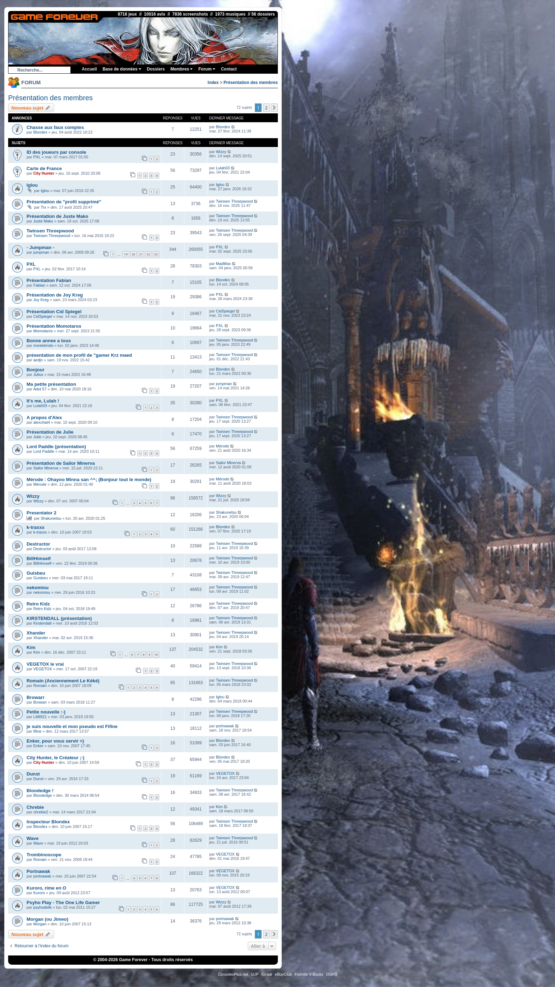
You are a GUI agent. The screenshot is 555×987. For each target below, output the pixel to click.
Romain (40, 685)
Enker (38, 746)
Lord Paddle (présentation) (56, 446)
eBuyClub (283, 974)
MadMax (223, 263)
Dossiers (156, 69)
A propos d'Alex (44, 417)
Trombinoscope (44, 854)
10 (156, 654)
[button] (274, 107)
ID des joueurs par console (56, 152)
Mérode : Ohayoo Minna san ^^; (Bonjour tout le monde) (89, 479)
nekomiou (37, 587)
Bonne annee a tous (49, 340)
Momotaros (43, 331)
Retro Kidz (38, 604)
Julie (37, 437)
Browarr (36, 697)
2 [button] (266, 108)
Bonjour (36, 369)
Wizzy (221, 152)
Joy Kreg (40, 300)
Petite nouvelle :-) (46, 712)
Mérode (222, 446)
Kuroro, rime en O (46, 888)
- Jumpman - (40, 247)
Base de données (122, 69)
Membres (181, 69)
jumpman (41, 252)
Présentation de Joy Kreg (55, 295)
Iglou (32, 185)
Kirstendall (42, 623)
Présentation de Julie (50, 432)
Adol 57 (39, 389)
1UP (254, 974)
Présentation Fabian (49, 280)
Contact (229, 69)
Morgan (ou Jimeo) (47, 919)
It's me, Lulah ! (43, 401)
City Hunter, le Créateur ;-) (55, 757)
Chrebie (35, 807)
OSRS (331, 974)
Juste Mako (43, 221)
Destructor (38, 544)
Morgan (39, 924)
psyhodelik (42, 907)
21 (141, 254)
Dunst (33, 774)
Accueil (89, 69)
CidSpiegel (42, 316)
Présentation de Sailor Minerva (61, 463)
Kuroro (39, 893)
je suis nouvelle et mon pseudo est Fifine (72, 726)
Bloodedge (42, 795)
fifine (37, 731)
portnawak (225, 726)
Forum (206, 69)
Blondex (40, 132)
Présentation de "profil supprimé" (64, 201)
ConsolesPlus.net (233, 974)
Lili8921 (40, 717)
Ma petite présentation (51, 384)
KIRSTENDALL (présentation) (59, 618)
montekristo (43, 345)
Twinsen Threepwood (234, 201)
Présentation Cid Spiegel (54, 311)
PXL (37, 157)
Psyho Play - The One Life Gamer (63, 902)
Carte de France (44, 168)
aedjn (38, 360)
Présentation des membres (251, 82)
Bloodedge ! (40, 790)
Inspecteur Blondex (48, 821)
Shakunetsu (51, 518)
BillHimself (39, 558)
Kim (31, 647)
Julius (38, 374)
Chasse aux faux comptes (55, 127)
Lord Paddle (43, 451)
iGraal (267, 974)
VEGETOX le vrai (45, 664)
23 (156, 254)
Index (213, 82)
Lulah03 (223, 168)
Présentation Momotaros (54, 326)
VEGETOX (42, 669)
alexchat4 (41, 422)
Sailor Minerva (45, 468)
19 (125, 254)
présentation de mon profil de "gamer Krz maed (79, 355)
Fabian (39, 285)
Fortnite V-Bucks (309, 974)
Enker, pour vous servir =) (55, 741)
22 (148, 254)
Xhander (36, 633)
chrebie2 (40, 812)
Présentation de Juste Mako (57, 216)
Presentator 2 (41, 512)
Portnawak (38, 871)
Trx (43, 207)
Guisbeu (36, 573)
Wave (33, 838)
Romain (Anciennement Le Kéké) (63, 680)
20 (133, 254)
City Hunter (43, 173)
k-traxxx (36, 527)
